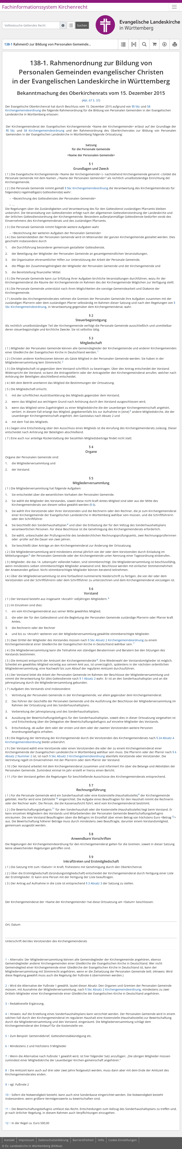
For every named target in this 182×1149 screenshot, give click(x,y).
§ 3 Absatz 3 (93, 883)
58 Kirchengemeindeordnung (44, 130)
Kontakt (9, 1140)
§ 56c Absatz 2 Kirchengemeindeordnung (116, 640)
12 (8, 1123)
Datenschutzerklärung (53, 1140)
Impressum (26, 1140)
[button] (133, 44)
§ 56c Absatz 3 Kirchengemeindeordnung (77, 756)
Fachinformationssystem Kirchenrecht (45, 7)
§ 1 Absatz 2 (87, 678)
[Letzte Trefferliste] (71, 25)
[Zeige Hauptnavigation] (174, 7)
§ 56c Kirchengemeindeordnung (86, 188)
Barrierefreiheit (83, 1140)
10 (8, 1095)
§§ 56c (136, 106)
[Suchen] (82, 25)
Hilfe (101, 1140)
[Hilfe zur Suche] (63, 25)
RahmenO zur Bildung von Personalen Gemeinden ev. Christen (56, 44)
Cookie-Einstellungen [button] (122, 1140)
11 (8, 1109)
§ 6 (92, 505)
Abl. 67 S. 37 (91, 100)
